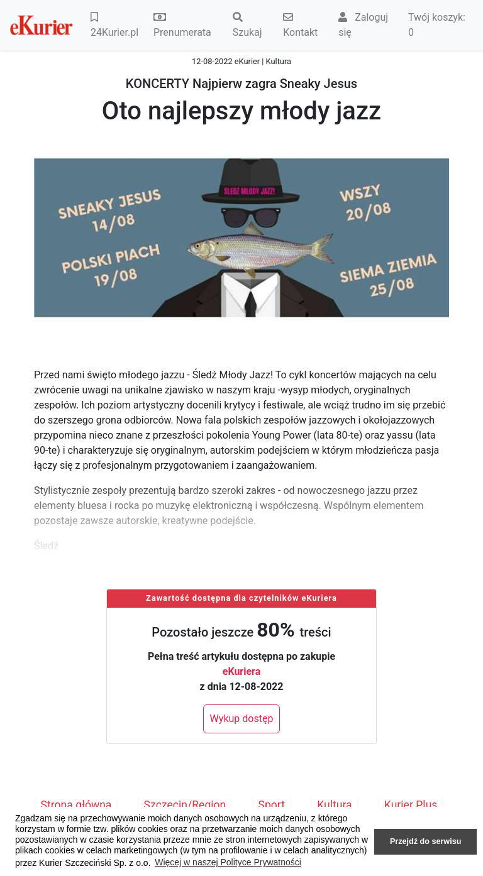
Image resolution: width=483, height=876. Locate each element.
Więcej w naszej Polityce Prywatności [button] (228, 862)
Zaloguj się (363, 24)
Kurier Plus (411, 805)
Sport (272, 805)
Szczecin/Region (185, 805)
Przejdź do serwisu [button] (425, 841)
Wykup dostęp (242, 719)
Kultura (334, 805)
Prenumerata (182, 25)
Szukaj (247, 25)
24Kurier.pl (114, 25)
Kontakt (300, 25)
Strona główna (76, 805)
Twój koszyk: (436, 24)
